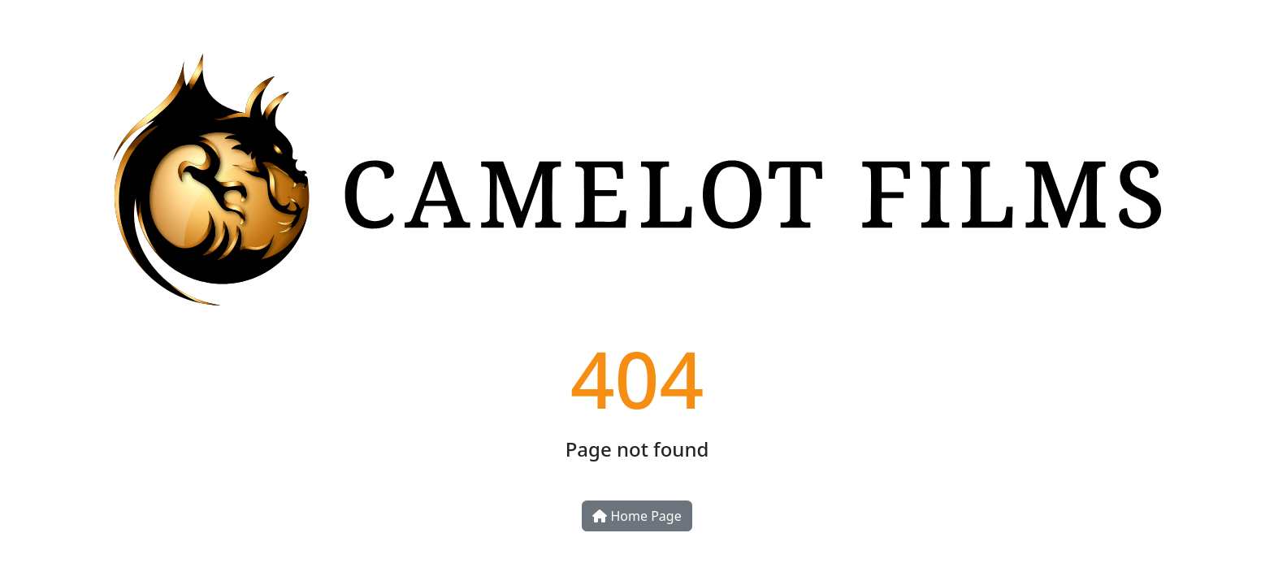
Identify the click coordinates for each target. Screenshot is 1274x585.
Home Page (636, 516)
